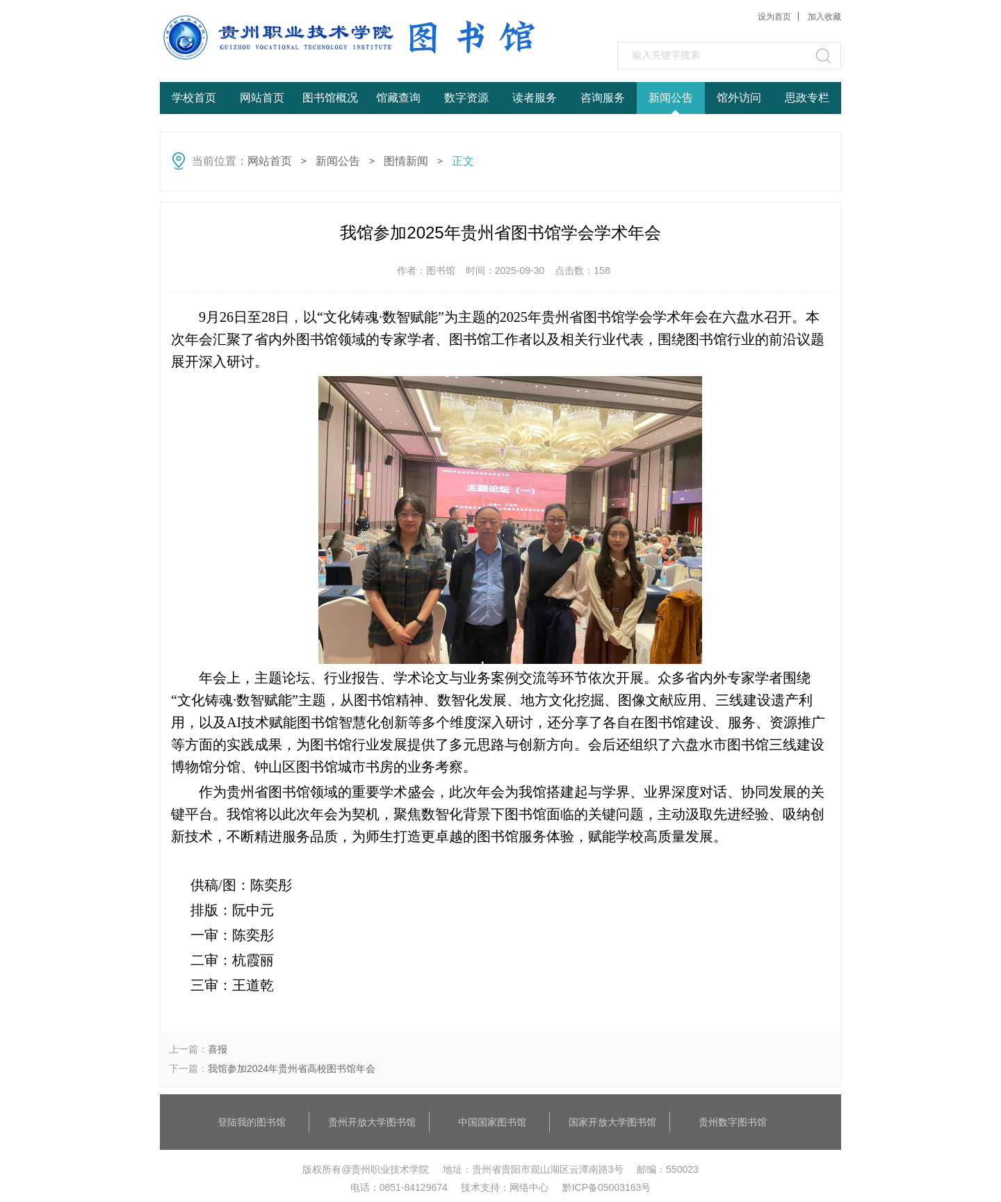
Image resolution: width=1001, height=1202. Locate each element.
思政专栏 (807, 98)
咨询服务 (602, 98)
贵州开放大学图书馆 (372, 1122)
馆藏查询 (398, 98)
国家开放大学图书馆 (612, 1122)
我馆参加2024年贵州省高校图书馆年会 (291, 1068)
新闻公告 (671, 98)
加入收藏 (824, 17)
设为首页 (774, 17)
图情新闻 (406, 161)
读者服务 (534, 98)
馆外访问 (739, 98)
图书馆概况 (330, 98)
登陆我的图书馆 (252, 1122)
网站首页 (262, 98)
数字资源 (466, 98)
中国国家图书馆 (492, 1122)
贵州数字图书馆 (733, 1122)
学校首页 (194, 98)
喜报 (217, 1049)
